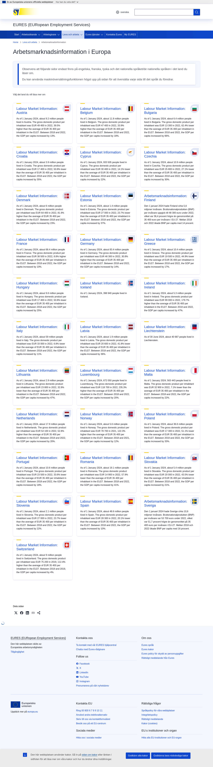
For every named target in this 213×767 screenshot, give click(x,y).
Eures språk (148, 645)
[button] (16, 613)
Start (16, 34)
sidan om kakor (89, 755)
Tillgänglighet (17, 652)
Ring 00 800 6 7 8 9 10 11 (89, 710)
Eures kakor (148, 649)
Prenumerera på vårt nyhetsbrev (92, 685)
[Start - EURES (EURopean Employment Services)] (27, 11)
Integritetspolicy (149, 715)
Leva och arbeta (71, 34)
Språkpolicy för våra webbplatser (158, 710)
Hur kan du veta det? (67, 2)
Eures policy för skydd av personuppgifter (163, 653)
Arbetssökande (29, 34)
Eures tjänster (93, 34)
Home (15, 42)
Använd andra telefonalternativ (91, 715)
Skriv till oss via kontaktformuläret (93, 719)
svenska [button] (122, 12)
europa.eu (33, 711)
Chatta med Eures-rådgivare (90, 649)
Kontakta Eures (114, 34)
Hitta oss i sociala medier (89, 737)
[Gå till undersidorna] (39, 35)
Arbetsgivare (49, 34)
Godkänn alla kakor (138, 755)
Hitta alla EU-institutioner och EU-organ (162, 737)
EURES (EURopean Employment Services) (38, 638)
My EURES (130, 34)
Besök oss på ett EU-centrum (91, 723)
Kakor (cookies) (149, 723)
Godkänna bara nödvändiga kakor (170, 755)
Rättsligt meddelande (152, 719)
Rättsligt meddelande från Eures (158, 658)
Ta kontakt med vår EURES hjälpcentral (96, 645)
